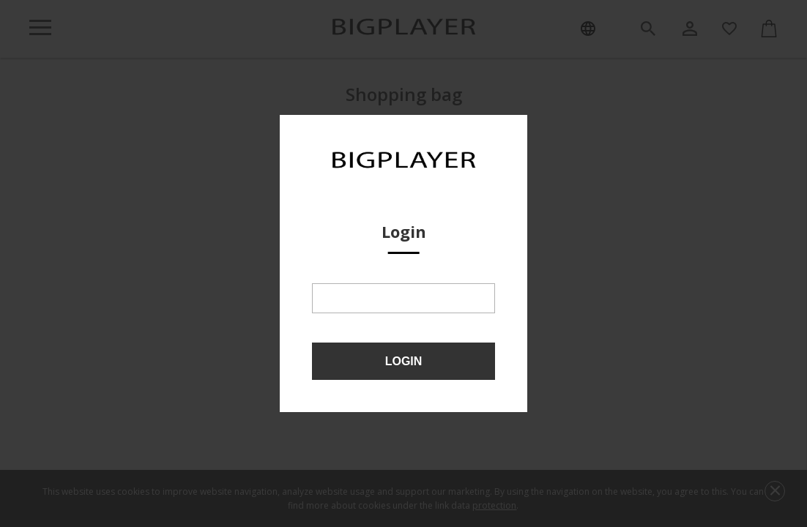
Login (404, 361)
